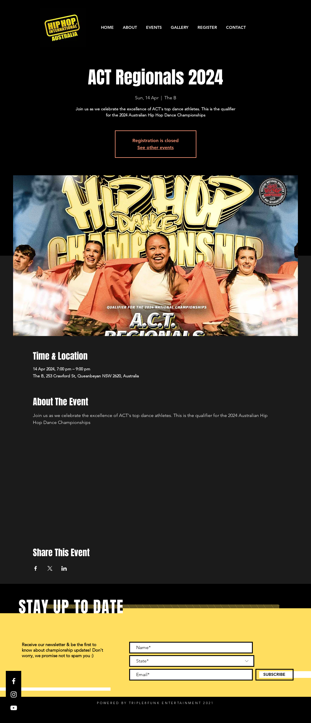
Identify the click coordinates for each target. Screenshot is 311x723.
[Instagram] (14, 694)
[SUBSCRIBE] (274, 674)
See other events (155, 147)
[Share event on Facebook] (35, 568)
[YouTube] (14, 708)
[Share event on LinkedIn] (64, 568)
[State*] (191, 661)
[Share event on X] (50, 568)
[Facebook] (14, 681)
